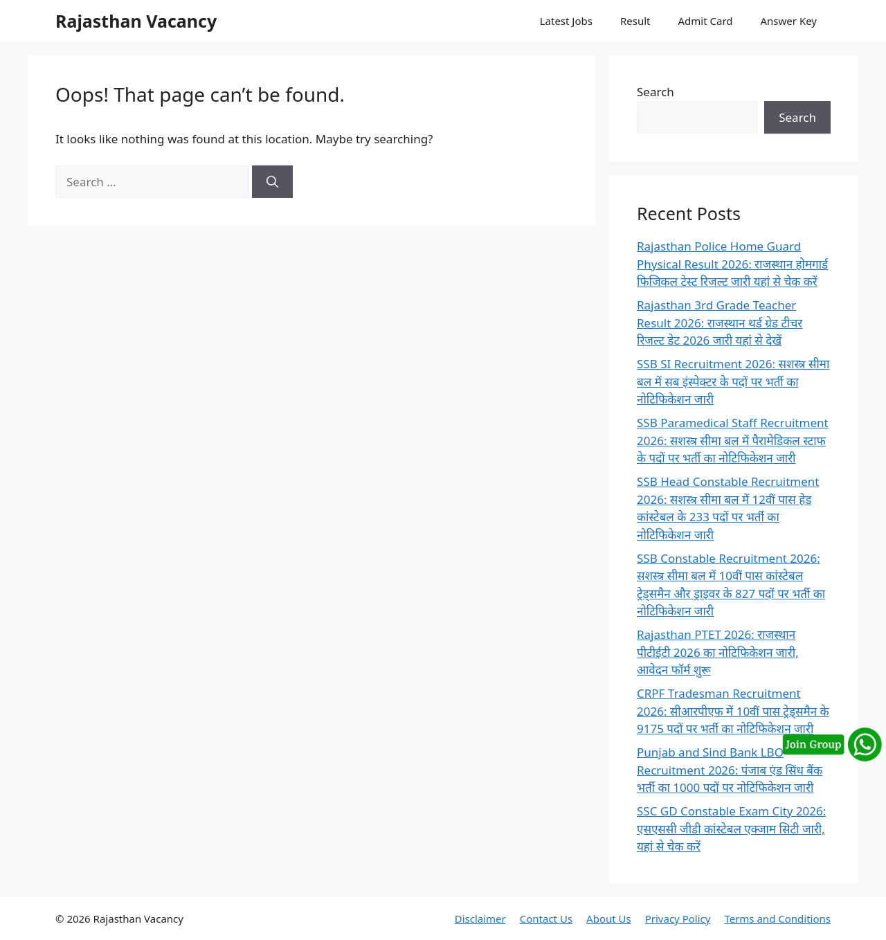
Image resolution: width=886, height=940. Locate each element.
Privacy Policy (678, 918)
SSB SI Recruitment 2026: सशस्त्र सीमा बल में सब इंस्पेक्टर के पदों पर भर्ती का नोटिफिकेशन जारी (733, 381)
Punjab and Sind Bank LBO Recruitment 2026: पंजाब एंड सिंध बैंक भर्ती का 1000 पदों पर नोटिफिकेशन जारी (729, 769)
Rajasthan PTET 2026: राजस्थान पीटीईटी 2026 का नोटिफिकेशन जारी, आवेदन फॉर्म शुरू (718, 652)
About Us (608, 918)
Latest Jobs (566, 21)
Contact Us (546, 918)
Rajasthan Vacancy (136, 21)
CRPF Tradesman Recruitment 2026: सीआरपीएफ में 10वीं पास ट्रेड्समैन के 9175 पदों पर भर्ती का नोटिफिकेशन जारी (733, 710)
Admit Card (705, 21)
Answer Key (789, 21)
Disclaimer (480, 918)
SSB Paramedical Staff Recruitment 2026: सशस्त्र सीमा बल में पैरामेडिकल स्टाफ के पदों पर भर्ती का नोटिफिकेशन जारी (733, 440)
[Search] (272, 182)
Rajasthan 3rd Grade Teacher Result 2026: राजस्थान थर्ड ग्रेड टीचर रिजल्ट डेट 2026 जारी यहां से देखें (719, 322)
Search (655, 92)
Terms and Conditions (777, 918)
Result (635, 21)
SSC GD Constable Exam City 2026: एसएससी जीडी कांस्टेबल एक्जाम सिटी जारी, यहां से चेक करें (731, 828)
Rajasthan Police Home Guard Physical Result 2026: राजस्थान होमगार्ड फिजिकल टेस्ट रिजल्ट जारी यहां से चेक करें (732, 263)
